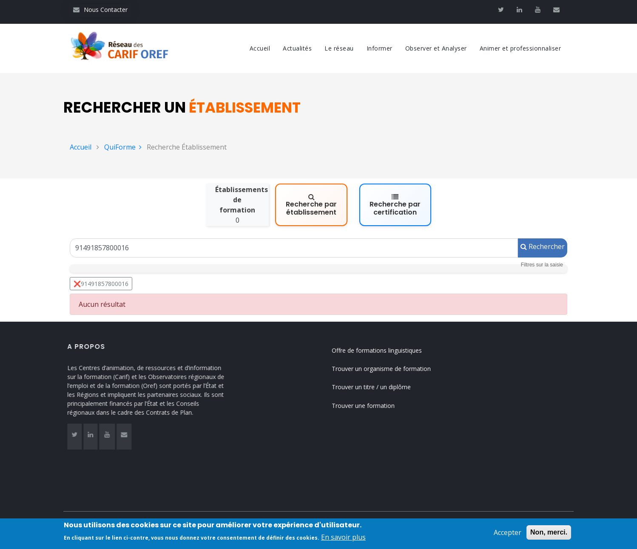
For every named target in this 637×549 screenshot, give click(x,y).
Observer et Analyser (436, 48)
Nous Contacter (100, 10)
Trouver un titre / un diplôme (380, 387)
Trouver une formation (372, 406)
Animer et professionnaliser (520, 48)
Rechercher (542, 246)
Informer (379, 48)
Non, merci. (548, 532)
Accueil (260, 48)
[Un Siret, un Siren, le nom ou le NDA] (294, 248)
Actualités (297, 48)
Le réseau (339, 48)
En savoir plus (343, 537)
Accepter (507, 532)
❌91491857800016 (101, 284)
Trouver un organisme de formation (390, 369)
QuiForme (123, 147)
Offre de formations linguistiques (386, 350)
